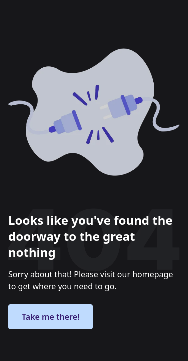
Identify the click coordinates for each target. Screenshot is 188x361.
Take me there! (50, 316)
